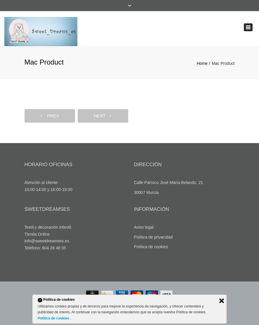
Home (202, 63)
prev (49, 115)
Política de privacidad (153, 237)
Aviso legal (144, 227)
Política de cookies (151, 246)
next (102, 115)
